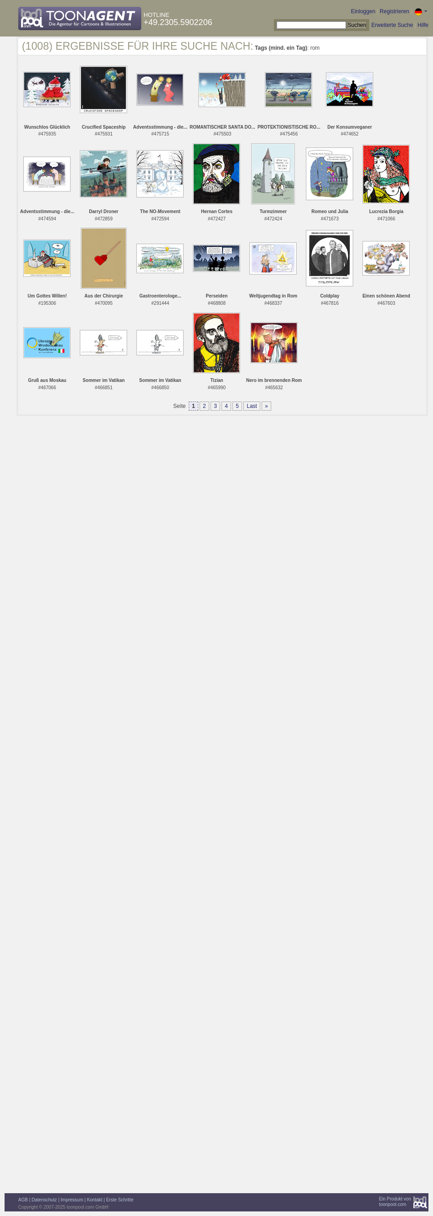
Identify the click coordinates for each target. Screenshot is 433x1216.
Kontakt (95, 1199)
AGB (23, 1199)
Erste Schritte (120, 1199)
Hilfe (423, 25)
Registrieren (394, 11)
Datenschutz (44, 1199)
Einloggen (363, 11)
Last (252, 406)
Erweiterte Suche (392, 25)
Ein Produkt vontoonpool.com (395, 1201)
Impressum (72, 1199)
